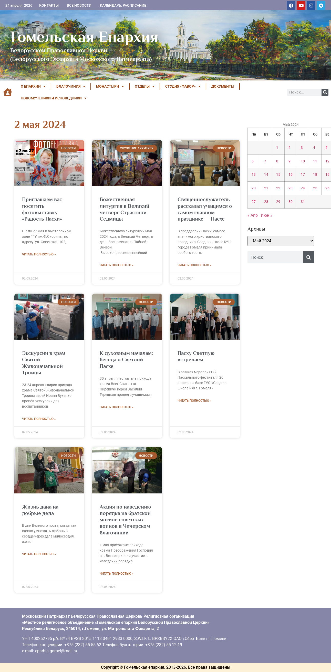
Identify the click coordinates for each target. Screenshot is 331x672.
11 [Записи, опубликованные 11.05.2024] (315, 161)
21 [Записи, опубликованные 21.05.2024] (266, 188)
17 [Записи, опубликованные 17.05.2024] (303, 174)
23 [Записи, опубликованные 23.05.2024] (290, 188)
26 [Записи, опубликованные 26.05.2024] (327, 188)
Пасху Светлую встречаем (196, 356)
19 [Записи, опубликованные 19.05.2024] (327, 174)
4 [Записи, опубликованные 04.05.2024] (314, 148)
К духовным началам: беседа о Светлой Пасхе (126, 359)
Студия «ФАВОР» (183, 86)
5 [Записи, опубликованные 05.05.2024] (326, 148)
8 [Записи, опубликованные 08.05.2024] (277, 161)
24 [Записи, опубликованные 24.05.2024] (303, 188)
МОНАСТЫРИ (110, 86)
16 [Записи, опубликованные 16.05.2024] (290, 174)
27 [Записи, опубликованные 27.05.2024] (254, 202)
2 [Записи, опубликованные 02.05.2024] (289, 148)
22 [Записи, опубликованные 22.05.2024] (278, 188)
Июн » (266, 215)
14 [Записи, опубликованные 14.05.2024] (266, 174)
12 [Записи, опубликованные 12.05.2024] (327, 161)
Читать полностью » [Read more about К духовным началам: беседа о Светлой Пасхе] (116, 407)
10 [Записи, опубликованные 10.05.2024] (303, 161)
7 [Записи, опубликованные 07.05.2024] (265, 161)
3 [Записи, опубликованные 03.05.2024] (302, 148)
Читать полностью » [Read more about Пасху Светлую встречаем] (194, 400)
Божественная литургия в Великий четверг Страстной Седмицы (124, 209)
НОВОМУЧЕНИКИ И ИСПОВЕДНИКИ (54, 98)
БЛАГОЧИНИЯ (70, 86)
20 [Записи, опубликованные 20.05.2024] (254, 188)
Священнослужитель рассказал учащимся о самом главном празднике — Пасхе (205, 209)
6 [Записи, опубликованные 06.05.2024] (253, 161)
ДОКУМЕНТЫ (222, 86)
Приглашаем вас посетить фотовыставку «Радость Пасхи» (42, 209)
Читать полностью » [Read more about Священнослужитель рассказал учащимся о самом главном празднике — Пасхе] (194, 265)
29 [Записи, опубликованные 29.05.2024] (278, 202)
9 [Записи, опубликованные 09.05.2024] (289, 161)
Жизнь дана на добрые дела (40, 510)
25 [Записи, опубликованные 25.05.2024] (315, 188)
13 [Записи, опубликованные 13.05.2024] (254, 174)
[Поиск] (325, 92)
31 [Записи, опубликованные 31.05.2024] (303, 202)
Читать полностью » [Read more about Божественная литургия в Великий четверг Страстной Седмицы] (116, 265)
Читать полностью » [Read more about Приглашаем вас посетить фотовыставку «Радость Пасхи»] (39, 254)
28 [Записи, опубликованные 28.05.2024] (266, 202)
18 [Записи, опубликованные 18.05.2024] (315, 174)
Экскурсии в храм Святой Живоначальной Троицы (43, 363)
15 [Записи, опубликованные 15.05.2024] (278, 174)
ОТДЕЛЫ (144, 86)
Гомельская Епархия (84, 37)
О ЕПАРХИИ (33, 86)
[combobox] (275, 257)
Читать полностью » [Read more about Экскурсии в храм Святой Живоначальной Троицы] (39, 419)
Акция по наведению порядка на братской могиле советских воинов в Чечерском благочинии (125, 520)
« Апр (252, 215)
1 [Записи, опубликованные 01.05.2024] (277, 148)
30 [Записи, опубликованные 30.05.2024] (290, 202)
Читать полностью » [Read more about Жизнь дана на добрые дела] (39, 554)
